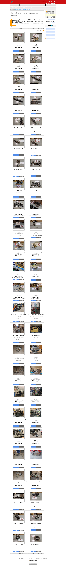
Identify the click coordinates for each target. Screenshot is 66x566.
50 (41, 28)
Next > (34, 28)
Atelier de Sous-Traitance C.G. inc (24, 2)
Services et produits (23, 5)
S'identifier (48, 3)
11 (28, 28)
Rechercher (43, 5)
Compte (47, 5)
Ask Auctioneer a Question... (50, 38)
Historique (17, 5)
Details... (16, 113)
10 (38, 28)
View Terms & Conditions (50, 34)
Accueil (12, 5)
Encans (38, 5)
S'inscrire (53, 3)
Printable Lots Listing (50, 35)
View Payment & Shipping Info (50, 32)
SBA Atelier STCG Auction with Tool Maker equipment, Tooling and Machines (22, 6)
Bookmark (21, 113)
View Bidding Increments (50, 29)
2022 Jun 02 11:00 (13, 27)
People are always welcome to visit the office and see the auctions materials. (23, 9)
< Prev (12, 28)
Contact (33, 5)
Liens (29, 5)
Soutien (52, 5)
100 (43, 28)
